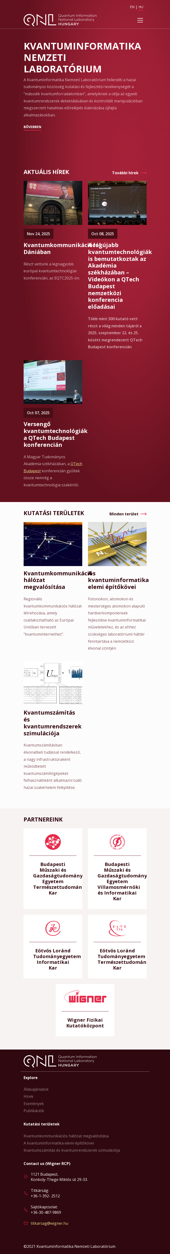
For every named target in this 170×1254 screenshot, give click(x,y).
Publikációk (34, 1110)
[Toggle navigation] (140, 20)
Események (34, 1103)
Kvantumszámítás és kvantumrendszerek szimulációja (72, 1150)
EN (132, 7)
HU (141, 7)
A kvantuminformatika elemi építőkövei (59, 1143)
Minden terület (124, 514)
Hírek (28, 1096)
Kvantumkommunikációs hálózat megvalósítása (66, 1136)
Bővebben (32, 126)
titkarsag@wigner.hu (49, 1223)
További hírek (125, 172)
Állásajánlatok (36, 1089)
